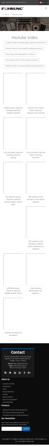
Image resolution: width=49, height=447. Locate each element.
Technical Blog (8, 402)
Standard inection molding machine (15, 410)
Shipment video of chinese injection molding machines (24, 66)
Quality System (8, 397)
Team (4, 389)
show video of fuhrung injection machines (20, 54)
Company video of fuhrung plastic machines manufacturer (25, 43)
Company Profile (8, 384)
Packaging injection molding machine (15, 415)
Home (7, 14)
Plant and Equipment (10, 399)
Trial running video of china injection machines (21, 60)
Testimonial (7, 386)
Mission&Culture (8, 392)
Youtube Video (17, 14)
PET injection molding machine (13, 412)
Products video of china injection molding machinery (23, 48)
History (5, 394)
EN (42, 2)
